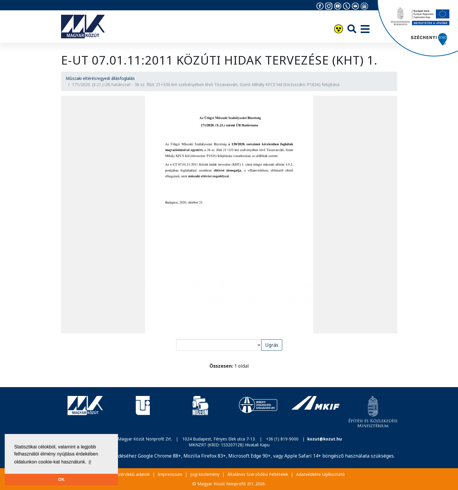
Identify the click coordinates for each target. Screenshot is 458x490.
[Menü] (365, 29)
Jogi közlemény (204, 474)
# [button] (89, 461)
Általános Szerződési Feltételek (257, 474)
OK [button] (61, 479)
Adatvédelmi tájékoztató (320, 474)
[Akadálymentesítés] (338, 29)
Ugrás (271, 345)
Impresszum (170, 474)
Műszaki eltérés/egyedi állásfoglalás (100, 78)
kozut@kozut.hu (324, 439)
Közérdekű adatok (132, 474)
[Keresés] (351, 28)
